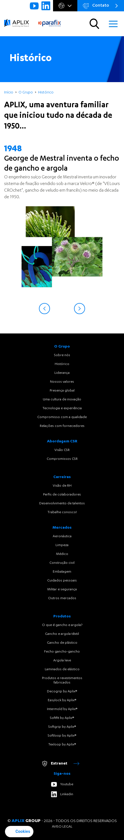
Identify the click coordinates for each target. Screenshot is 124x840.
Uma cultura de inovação (62, 399)
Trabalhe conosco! (62, 512)
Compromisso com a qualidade (62, 417)
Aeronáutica (62, 536)
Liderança (62, 373)
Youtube (62, 784)
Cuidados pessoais (62, 581)
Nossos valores (62, 382)
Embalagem (62, 572)
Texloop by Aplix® (62, 745)
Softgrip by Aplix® (62, 727)
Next (79, 308)
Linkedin (62, 794)
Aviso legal (62, 827)
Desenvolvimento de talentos (62, 503)
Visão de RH (62, 486)
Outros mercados (62, 598)
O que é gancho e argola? (62, 625)
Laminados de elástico (62, 669)
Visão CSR (62, 450)
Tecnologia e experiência (62, 408)
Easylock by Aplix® (62, 700)
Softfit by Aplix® (62, 718)
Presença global (62, 391)
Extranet (60, 763)
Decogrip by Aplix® (62, 691)
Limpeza (62, 545)
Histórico (62, 364)
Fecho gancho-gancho (62, 652)
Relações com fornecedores (62, 426)
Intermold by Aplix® (62, 709)
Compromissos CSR (62, 459)
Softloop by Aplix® (62, 736)
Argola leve (62, 660)
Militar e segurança (62, 589)
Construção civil (62, 563)
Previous (44, 308)
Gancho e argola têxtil (62, 634)
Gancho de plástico (62, 643)
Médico (62, 554)
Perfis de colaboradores (62, 495)
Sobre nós (62, 355)
